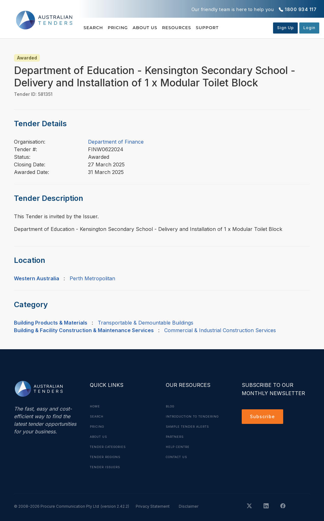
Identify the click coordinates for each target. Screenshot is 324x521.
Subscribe (264, 417)
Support (241, 27)
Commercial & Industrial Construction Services (220, 330)
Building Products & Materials (50, 322)
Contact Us (178, 467)
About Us (162, 27)
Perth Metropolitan (92, 278)
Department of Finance (116, 142)
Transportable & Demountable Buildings (145, 322)
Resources (202, 27)
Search (94, 27)
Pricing (126, 27)
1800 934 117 (300, 9)
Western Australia (36, 278)
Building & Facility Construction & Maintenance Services (84, 330)
